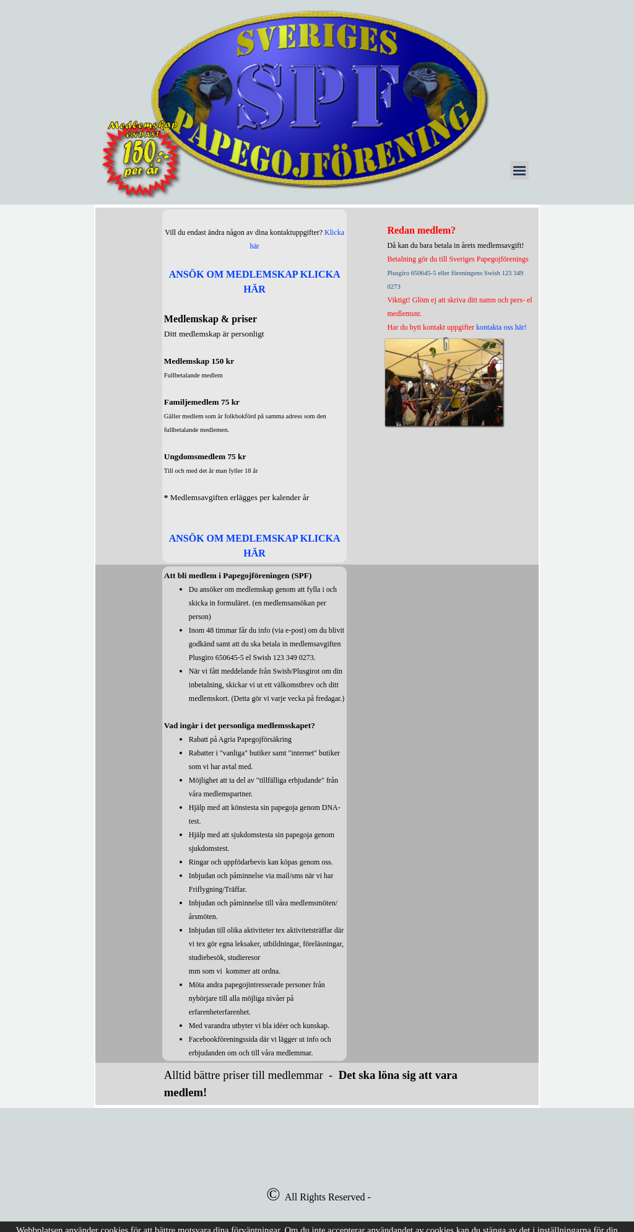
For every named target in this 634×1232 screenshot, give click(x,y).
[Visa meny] (519, 170)
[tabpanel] (254, 386)
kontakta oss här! (501, 327)
